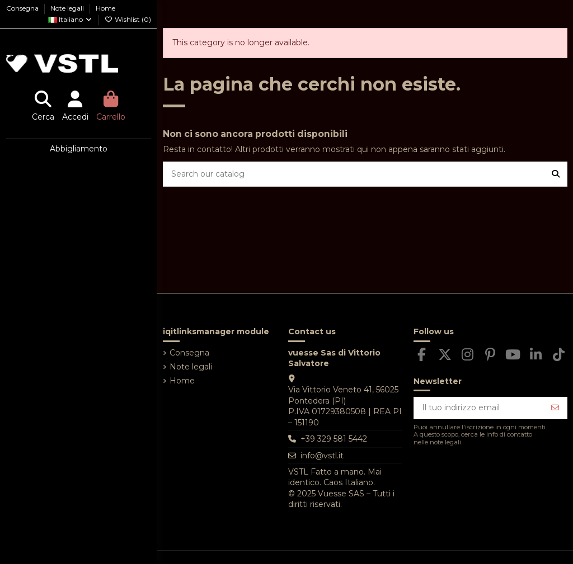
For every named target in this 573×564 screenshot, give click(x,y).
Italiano (70, 19)
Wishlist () (128, 19)
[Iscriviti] (555, 408)
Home (105, 8)
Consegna (23, 8)
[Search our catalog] (555, 174)
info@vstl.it (322, 456)
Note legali (68, 8)
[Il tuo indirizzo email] (479, 408)
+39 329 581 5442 (333, 439)
